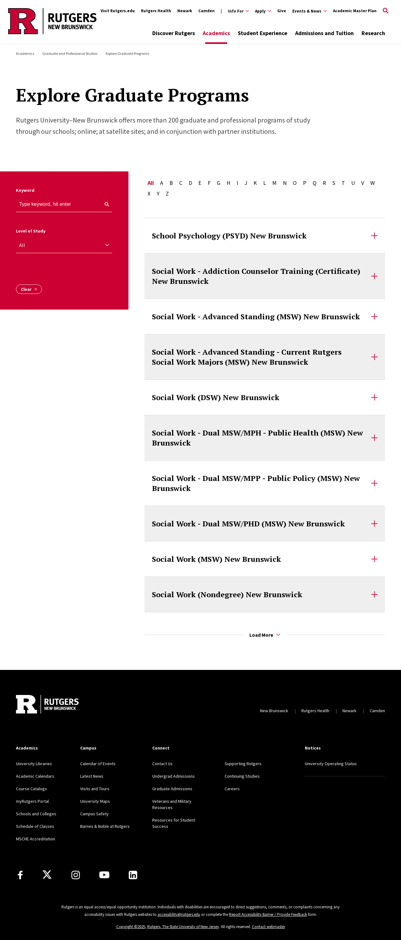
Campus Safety (94, 814)
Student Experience (262, 33)
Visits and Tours (94, 788)
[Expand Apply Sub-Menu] (263, 11)
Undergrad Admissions (173, 776)
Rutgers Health (156, 10)
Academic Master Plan (355, 10)
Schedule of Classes (35, 826)
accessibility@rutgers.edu (179, 914)
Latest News (91, 776)
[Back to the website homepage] (52, 33)
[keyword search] (104, 204)
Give (281, 10)
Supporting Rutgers (243, 763)
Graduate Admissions (172, 788)
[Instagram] (75, 875)
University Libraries (34, 763)
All (151, 182)
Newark (184, 10)
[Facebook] (20, 875)
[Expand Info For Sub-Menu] (235, 11)
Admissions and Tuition (324, 33)
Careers (232, 788)
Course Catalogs (31, 788)
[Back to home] (47, 704)
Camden (206, 10)
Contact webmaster (268, 926)
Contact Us (162, 763)
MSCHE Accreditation (35, 839)
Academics (216, 33)
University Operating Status (331, 763)
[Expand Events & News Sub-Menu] (309, 11)
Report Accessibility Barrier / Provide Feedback (268, 914)
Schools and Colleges (36, 814)
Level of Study (30, 231)
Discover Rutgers (173, 33)
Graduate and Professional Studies (69, 53)
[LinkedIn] (133, 875)
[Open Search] (385, 11)
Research (373, 33)
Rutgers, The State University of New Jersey (183, 926)
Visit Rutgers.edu (118, 10)
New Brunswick (274, 710)
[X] (47, 875)
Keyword (25, 190)
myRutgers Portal (32, 801)
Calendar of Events (98, 763)
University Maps (95, 801)
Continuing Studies (242, 776)
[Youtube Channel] (104, 874)
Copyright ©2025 (130, 926)
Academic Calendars (35, 776)
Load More (264, 635)
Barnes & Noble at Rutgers (105, 826)
